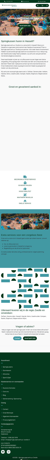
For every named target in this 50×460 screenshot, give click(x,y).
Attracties (6, 374)
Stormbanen (7, 370)
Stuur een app (42, 1)
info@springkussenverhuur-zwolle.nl (17, 440)
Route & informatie (9, 388)
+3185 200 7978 (13, 438)
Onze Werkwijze (8, 413)
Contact (5, 409)
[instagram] (8, 452)
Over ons (6, 392)
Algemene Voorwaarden (10, 416)
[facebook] (3, 452)
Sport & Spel (7, 378)
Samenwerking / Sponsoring (12, 399)
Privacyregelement (9, 420)
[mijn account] (37, 5)
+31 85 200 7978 (8, 1)
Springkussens (8, 367)
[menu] (47, 5)
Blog (4, 395)
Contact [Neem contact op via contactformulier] (17, 338)
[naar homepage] (9, 5)
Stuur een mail (25, 1)
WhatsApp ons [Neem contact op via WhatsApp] (25, 26)
